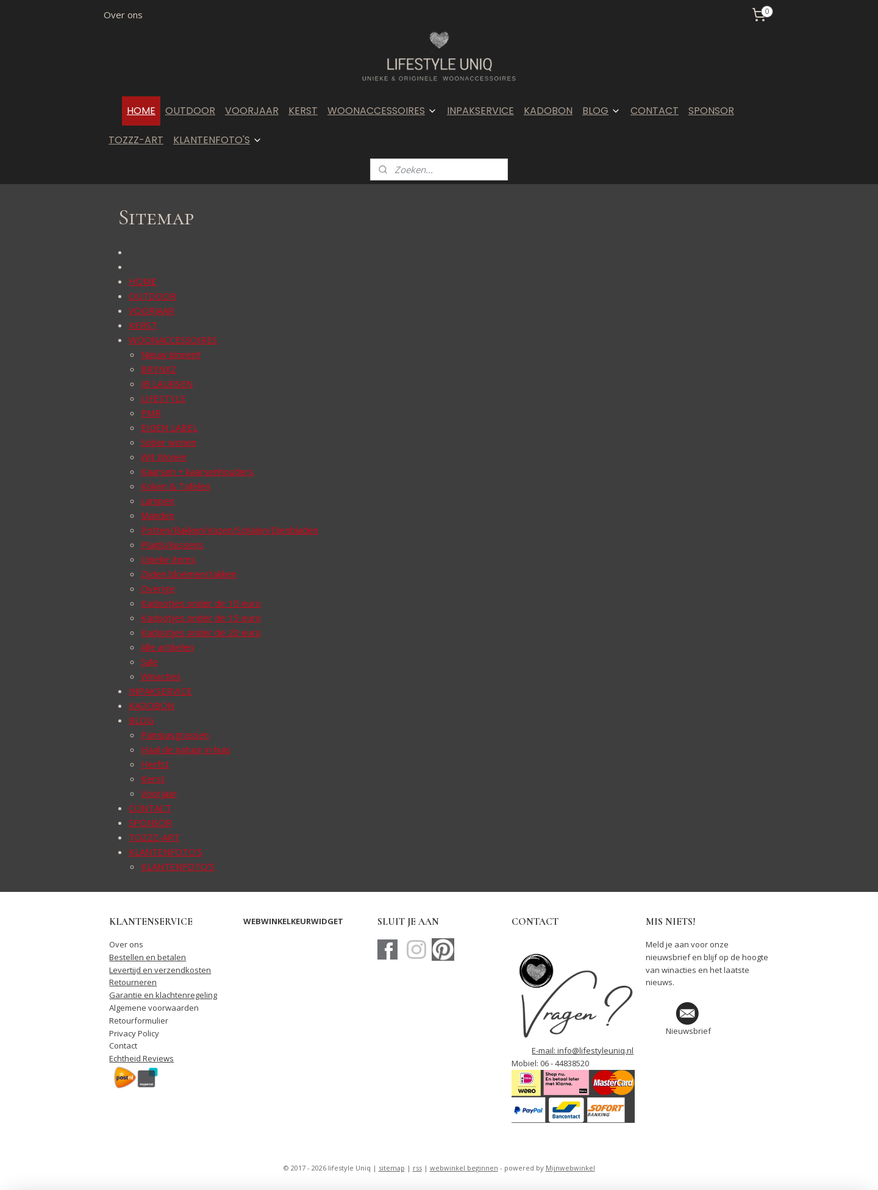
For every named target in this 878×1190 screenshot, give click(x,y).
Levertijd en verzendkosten (160, 969)
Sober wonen (168, 442)
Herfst (155, 764)
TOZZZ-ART (136, 140)
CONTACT (654, 111)
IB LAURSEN (167, 383)
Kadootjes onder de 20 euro (201, 632)
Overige (158, 588)
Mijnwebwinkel (570, 1167)
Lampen (157, 500)
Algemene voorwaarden (154, 1007)
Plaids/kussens (172, 544)
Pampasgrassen (175, 735)
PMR (151, 413)
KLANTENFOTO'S (217, 140)
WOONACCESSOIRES (382, 111)
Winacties (161, 676)
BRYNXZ (158, 369)
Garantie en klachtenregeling (163, 994)
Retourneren (133, 982)
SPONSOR (711, 111)
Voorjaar (159, 793)
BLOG (601, 111)
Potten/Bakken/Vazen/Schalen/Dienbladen (229, 530)
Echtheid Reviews (141, 1058)
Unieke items (168, 559)
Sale (149, 661)
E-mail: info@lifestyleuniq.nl (583, 1050)
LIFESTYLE (163, 398)
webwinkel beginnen (464, 1167)
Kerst (153, 778)
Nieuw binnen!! (171, 354)
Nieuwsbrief (688, 1030)
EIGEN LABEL (169, 427)
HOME (141, 111)
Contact (123, 1045)
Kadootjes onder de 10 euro (201, 603)
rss (417, 1167)
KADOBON (548, 111)
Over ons (123, 15)
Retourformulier (138, 1020)
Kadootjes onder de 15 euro (201, 617)
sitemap (392, 1167)
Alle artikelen (167, 647)
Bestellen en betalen (147, 957)
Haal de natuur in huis (185, 749)
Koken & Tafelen (175, 486)
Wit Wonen (164, 457)
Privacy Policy (134, 1033)
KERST (303, 111)
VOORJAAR (252, 111)
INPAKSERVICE (480, 111)
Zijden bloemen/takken (189, 574)
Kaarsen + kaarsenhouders (197, 471)
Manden (157, 515)
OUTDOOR (190, 111)
